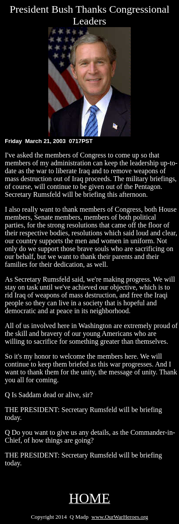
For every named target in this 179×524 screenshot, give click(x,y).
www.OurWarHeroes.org (119, 517)
